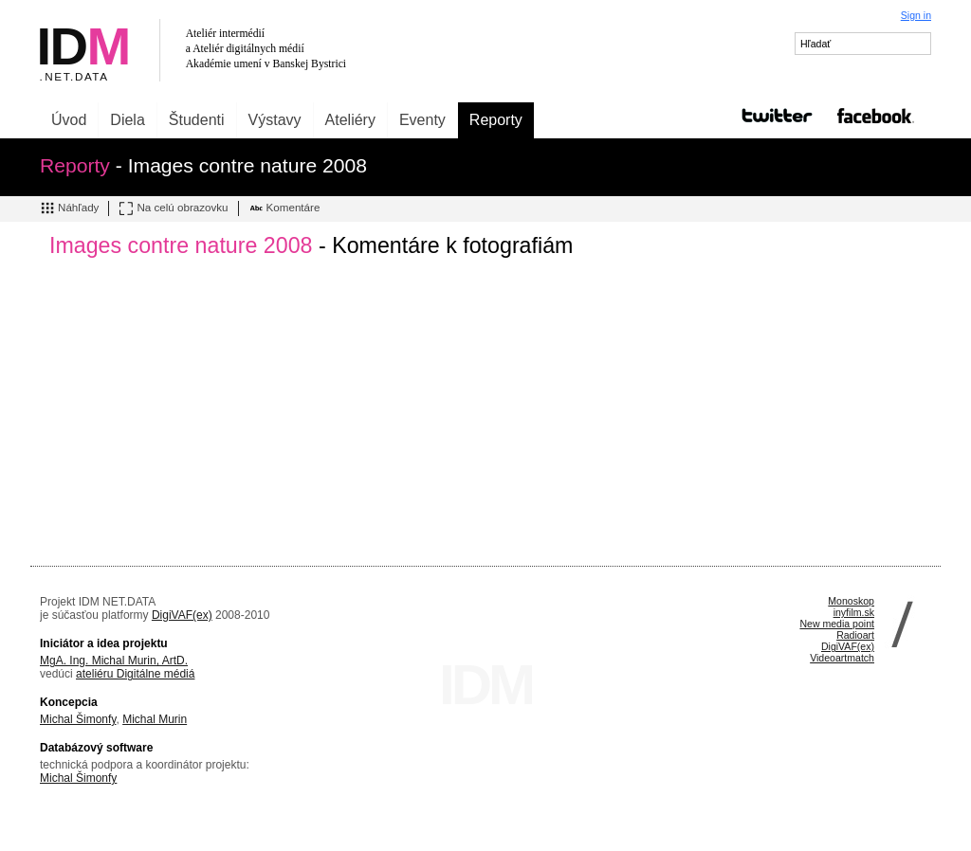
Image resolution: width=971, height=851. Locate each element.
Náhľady (69, 208)
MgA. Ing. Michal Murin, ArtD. (114, 660)
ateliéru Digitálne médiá (135, 673)
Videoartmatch (842, 657)
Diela (127, 120)
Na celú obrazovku (173, 208)
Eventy (422, 120)
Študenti (197, 120)
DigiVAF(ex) (182, 615)
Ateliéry (350, 120)
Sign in (916, 15)
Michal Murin (154, 719)
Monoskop (851, 601)
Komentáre (284, 208)
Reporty (495, 120)
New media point (836, 623)
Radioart (855, 635)
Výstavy (275, 120)
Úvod (68, 120)
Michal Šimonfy (78, 719)
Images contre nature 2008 (181, 245)
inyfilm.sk (854, 612)
